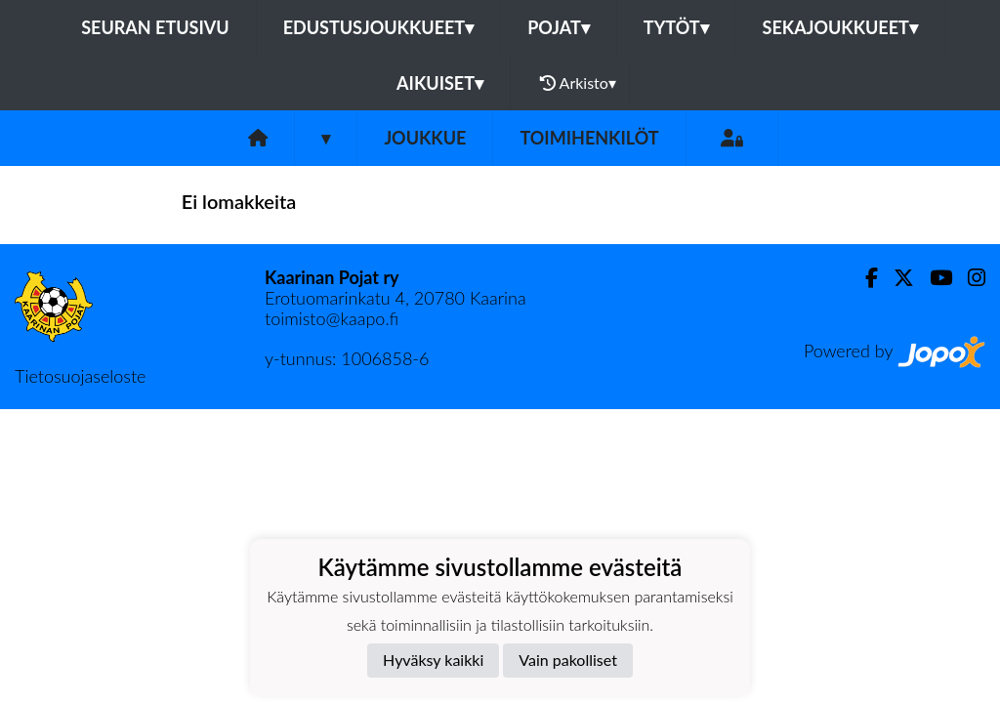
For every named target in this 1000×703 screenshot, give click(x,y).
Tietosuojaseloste (80, 376)
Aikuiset (439, 83)
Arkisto (578, 83)
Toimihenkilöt (589, 137)
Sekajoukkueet (840, 27)
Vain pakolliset (568, 659)
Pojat (558, 27)
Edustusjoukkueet (378, 27)
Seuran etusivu (155, 27)
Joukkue (425, 137)
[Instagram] (968, 278)
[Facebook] (864, 278)
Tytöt (676, 27)
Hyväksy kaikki (433, 659)
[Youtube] (933, 278)
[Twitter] (896, 278)
